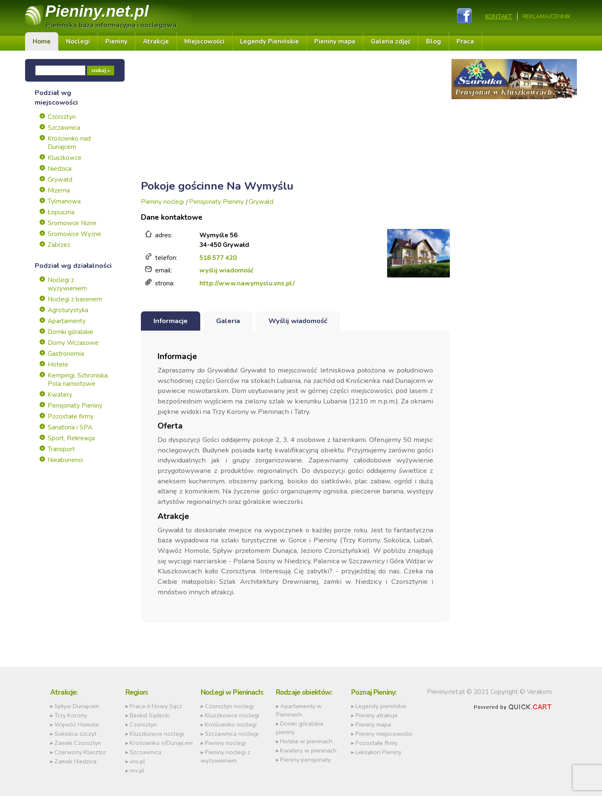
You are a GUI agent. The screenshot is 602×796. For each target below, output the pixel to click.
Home (42, 41)
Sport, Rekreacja (71, 438)
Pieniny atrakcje (376, 715)
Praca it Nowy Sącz (156, 706)
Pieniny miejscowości (383, 733)
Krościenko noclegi (231, 724)
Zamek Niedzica (75, 761)
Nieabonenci (65, 460)
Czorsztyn (62, 117)
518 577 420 (218, 258)
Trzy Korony (70, 715)
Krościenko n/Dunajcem (161, 743)
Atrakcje (156, 41)
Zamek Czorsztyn (77, 743)
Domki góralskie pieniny (300, 727)
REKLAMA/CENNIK (547, 17)
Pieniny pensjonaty (305, 759)
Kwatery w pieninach (308, 750)
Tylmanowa (64, 201)
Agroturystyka (68, 310)
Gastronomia (66, 353)
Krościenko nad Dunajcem (69, 142)
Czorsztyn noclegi (229, 706)
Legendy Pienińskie (269, 41)
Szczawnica (64, 127)
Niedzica (59, 168)
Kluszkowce (65, 158)
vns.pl (137, 761)
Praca (465, 41)
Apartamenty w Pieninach (299, 710)
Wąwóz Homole (76, 724)
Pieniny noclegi (162, 202)
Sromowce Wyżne (74, 234)
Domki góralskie (70, 332)
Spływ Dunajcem (76, 706)
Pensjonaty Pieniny (75, 405)
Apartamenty (67, 321)
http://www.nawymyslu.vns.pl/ (247, 283)
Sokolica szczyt (75, 733)
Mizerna (59, 190)
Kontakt (498, 17)
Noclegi (78, 41)
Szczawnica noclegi (231, 733)
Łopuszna (61, 212)
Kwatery (60, 394)
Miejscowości (204, 41)
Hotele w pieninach (306, 741)
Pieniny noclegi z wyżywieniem (225, 756)
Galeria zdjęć (391, 41)
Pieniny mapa (334, 41)
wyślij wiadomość (226, 270)
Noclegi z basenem (75, 299)
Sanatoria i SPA (70, 427)
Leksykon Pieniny (378, 752)
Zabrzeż (59, 245)
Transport (61, 449)
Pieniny (97, 11)
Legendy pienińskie (380, 706)
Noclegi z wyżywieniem (67, 284)
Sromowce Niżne (72, 223)
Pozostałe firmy (71, 416)
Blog (433, 41)
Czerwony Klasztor (80, 752)
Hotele (58, 364)
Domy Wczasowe (73, 343)
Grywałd (60, 179)
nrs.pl (137, 770)
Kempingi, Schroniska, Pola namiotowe (78, 379)
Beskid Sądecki (150, 715)
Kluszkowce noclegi (157, 733)
